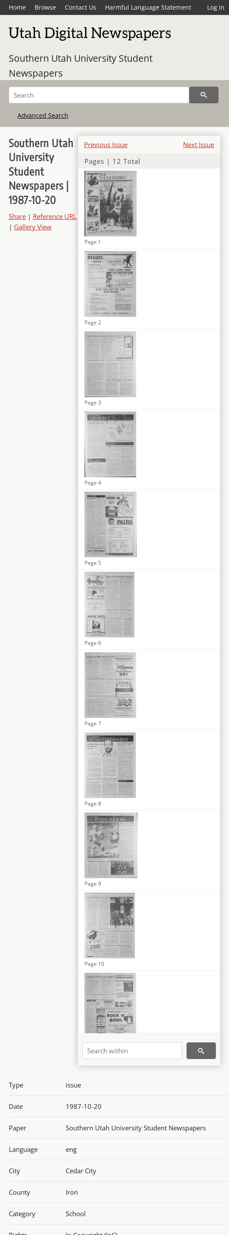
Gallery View (33, 226)
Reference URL (55, 216)
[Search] (99, 95)
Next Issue (198, 144)
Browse (45, 7)
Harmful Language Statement (148, 7)
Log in (216, 7)
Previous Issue (105, 144)
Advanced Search (43, 115)
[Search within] (132, 1050)
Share (17, 216)
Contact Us (80, 7)
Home (17, 7)
